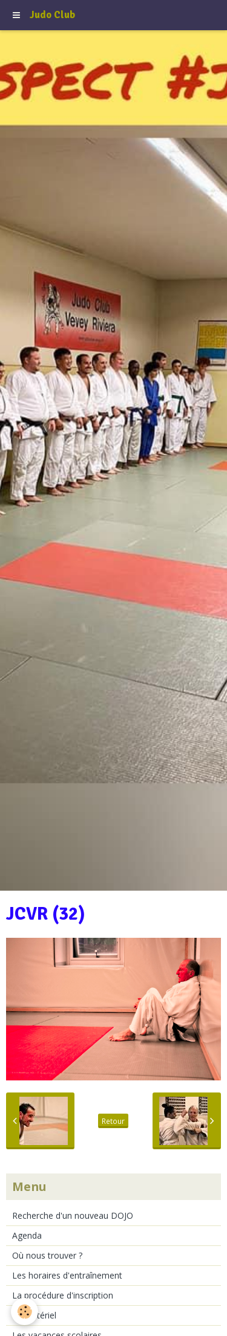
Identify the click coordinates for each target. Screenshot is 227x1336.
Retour (113, 1121)
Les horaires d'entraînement (67, 1275)
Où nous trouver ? (47, 1255)
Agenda (27, 1235)
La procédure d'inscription (62, 1295)
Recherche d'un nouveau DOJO (72, 1215)
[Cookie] (24, 1311)
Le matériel (34, 1315)
